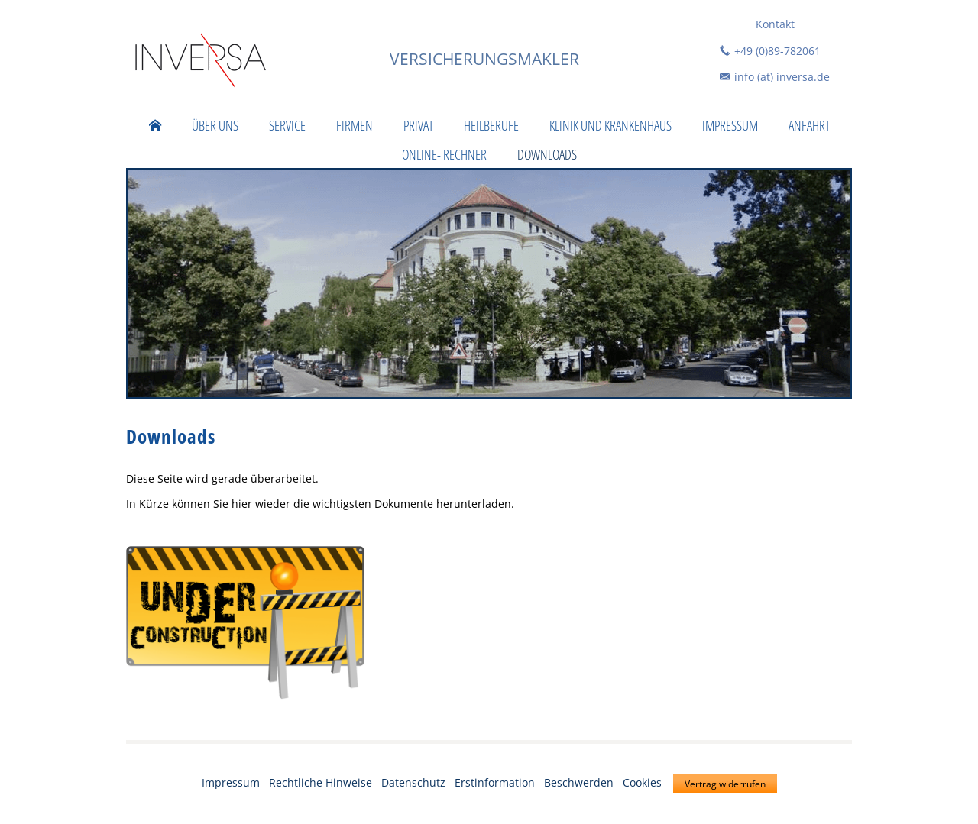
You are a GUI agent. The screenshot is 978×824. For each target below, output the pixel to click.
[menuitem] (155, 125)
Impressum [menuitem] (730, 125)
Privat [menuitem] (418, 125)
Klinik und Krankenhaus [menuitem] (610, 125)
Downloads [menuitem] (547, 154)
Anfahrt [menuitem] (809, 125)
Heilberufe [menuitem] (491, 125)
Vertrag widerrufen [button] (725, 784)
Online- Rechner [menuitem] (444, 154)
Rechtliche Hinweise (320, 782)
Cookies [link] (642, 782)
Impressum (231, 782)
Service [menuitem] (287, 125)
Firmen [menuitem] (354, 125)
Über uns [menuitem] (215, 125)
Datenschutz (413, 782)
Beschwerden (579, 782)
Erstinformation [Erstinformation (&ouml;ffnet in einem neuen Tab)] (495, 782)
